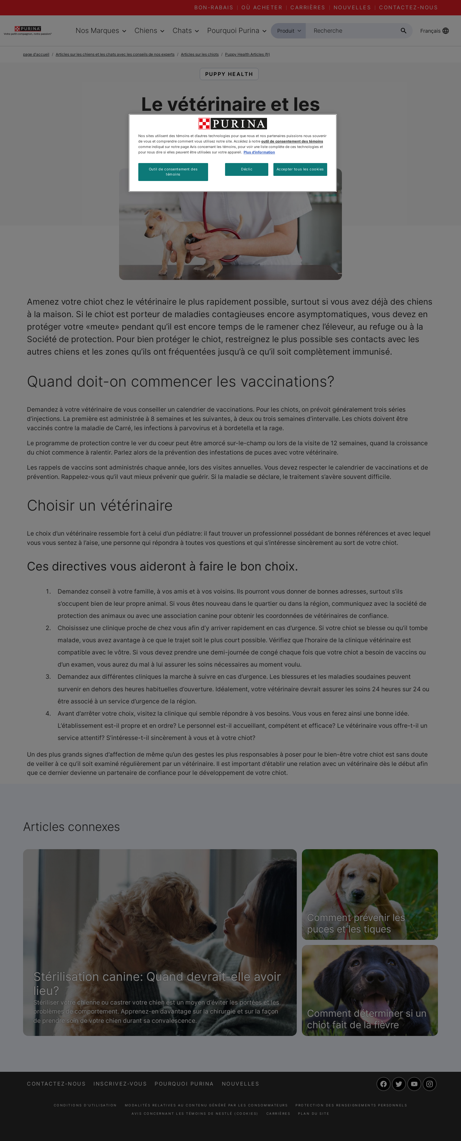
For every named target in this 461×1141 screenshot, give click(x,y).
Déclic (246, 169)
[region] (233, 153)
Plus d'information (259, 152)
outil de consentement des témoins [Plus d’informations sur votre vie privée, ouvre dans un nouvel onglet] (292, 141)
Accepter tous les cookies (300, 169)
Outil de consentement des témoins (173, 171)
